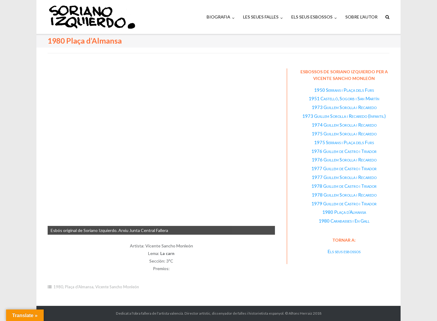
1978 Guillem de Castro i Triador (344, 186)
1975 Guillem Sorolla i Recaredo (344, 133)
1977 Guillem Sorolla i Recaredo (344, 177)
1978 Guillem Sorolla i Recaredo (344, 194)
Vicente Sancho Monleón (117, 286)
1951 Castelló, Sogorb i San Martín (344, 98)
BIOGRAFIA (218, 16)
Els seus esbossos (344, 251)
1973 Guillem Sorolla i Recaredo (344, 107)
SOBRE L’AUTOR (361, 16)
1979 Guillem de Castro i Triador (344, 203)
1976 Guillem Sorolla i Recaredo (344, 159)
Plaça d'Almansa (79, 286)
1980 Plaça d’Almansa (344, 212)
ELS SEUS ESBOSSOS (312, 16)
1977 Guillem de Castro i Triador (344, 168)
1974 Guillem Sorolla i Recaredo (344, 124)
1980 (58, 286)
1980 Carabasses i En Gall (344, 220)
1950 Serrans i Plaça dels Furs (344, 90)
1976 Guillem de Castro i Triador (344, 151)
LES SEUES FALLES (261, 16)
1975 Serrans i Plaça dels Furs (344, 142)
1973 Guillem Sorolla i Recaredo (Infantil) (344, 116)
